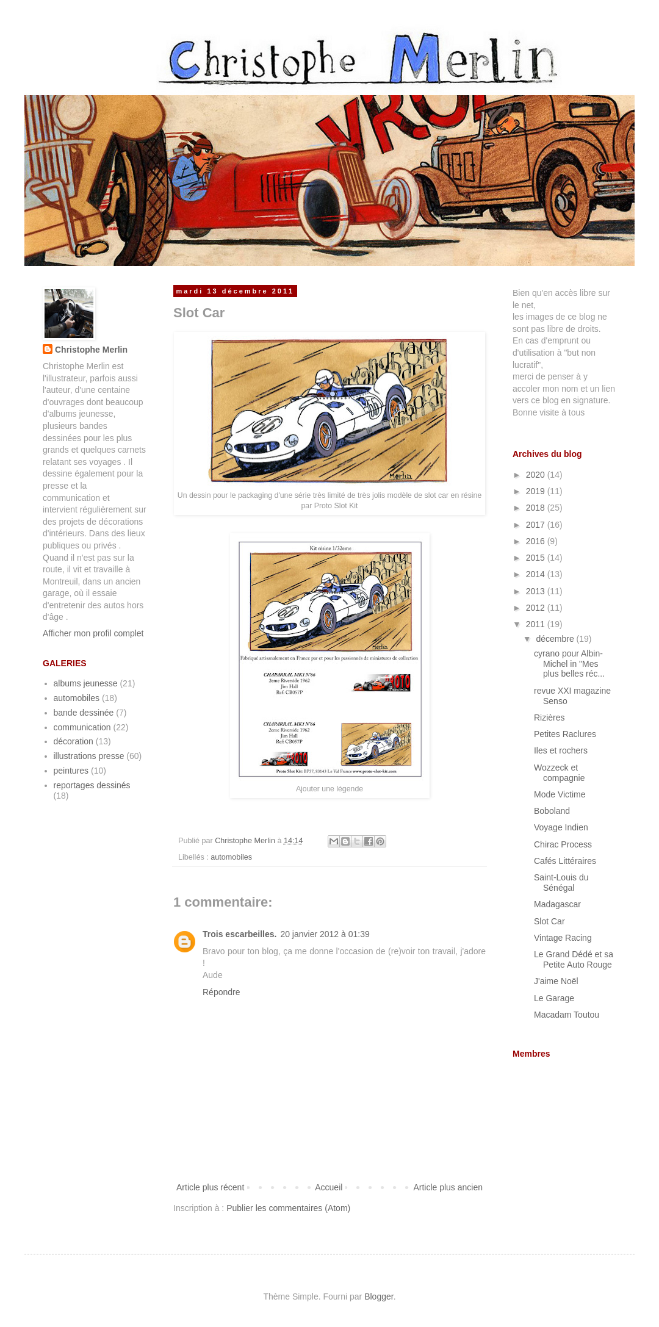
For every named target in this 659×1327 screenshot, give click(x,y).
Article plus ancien (448, 1187)
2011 (536, 624)
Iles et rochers (561, 750)
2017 (536, 525)
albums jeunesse (86, 683)
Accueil (328, 1187)
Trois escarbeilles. (239, 934)
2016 (536, 541)
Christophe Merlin (91, 349)
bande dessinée (84, 712)
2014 (536, 574)
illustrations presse (89, 756)
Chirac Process (563, 844)
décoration (73, 741)
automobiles (231, 857)
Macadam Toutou (566, 1015)
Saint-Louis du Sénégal (561, 882)
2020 (536, 475)
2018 (536, 507)
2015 (536, 558)
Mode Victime (560, 794)
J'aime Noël (556, 981)
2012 (536, 608)
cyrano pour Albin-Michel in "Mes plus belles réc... (569, 664)
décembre (556, 639)
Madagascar (557, 904)
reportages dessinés (92, 785)
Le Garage (554, 998)
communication (82, 727)
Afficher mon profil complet (93, 633)
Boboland (552, 811)
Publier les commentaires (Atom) (288, 1208)
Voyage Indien (561, 827)
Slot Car (549, 921)
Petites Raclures (565, 734)
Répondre (221, 992)
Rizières (549, 717)
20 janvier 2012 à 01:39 (324, 934)
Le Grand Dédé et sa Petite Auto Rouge (573, 959)
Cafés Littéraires (565, 861)
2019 (536, 491)
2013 (536, 591)
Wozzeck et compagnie (559, 773)
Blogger (378, 1296)
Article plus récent (210, 1187)
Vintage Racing (563, 938)
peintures (71, 770)
